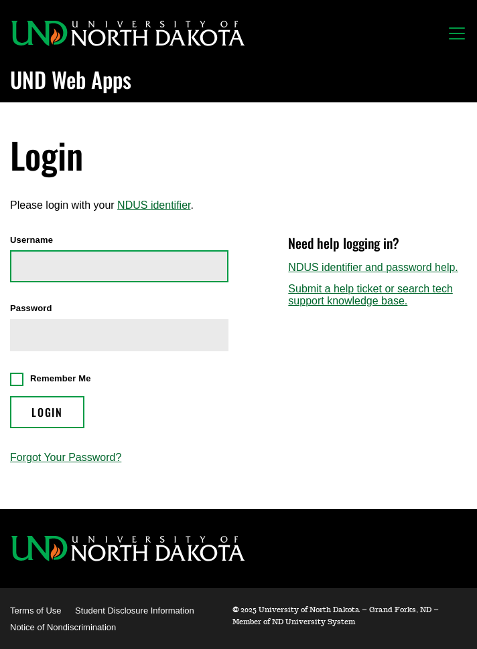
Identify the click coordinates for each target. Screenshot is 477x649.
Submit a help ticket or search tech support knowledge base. (370, 294)
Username (31, 240)
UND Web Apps (70, 79)
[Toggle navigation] (457, 33)
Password (31, 308)
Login (47, 412)
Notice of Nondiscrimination (63, 627)
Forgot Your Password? (65, 457)
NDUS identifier (153, 205)
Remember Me (60, 378)
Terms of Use (36, 611)
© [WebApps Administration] (235, 610)
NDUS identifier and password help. (373, 267)
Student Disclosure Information (134, 611)
